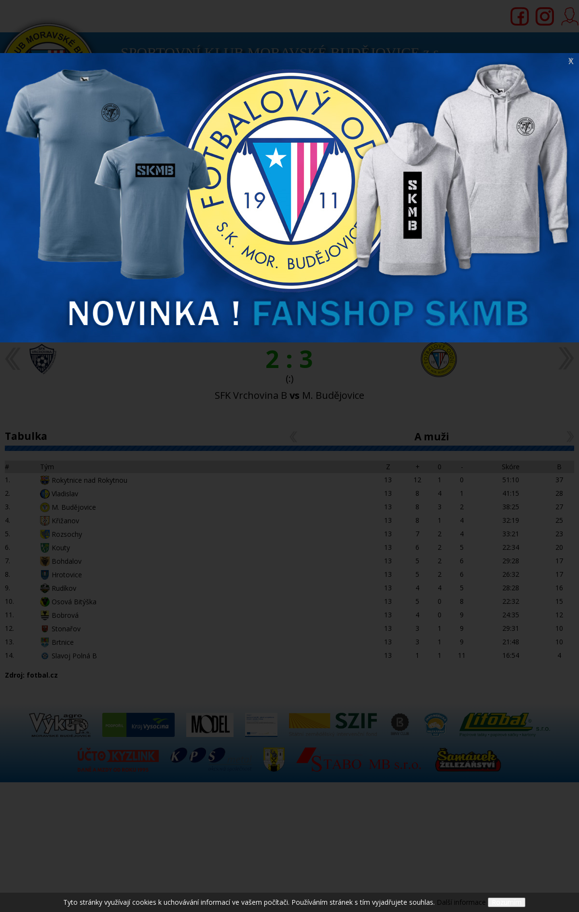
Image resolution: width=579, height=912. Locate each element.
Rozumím (507, 902)
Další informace (461, 902)
